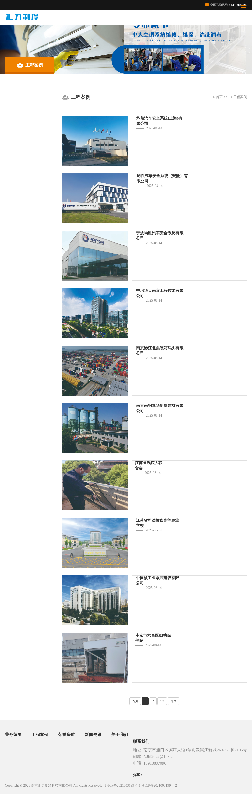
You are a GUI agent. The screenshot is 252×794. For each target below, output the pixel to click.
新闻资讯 (93, 734)
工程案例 (240, 97)
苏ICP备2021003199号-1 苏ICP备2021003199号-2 (141, 785)
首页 (219, 97)
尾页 (173, 701)
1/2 (162, 701)
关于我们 (119, 734)
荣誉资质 (66, 734)
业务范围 (13, 734)
